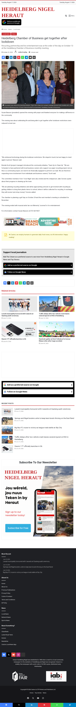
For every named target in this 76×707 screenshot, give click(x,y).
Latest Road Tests (7, 635)
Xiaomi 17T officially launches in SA (14, 339)
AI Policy (4, 603)
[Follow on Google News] (38, 272)
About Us (4, 587)
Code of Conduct (7, 596)
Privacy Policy (6, 593)
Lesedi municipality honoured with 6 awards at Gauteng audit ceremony (42, 409)
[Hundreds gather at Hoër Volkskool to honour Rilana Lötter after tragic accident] (57, 329)
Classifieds (5, 631)
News (10, 29)
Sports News (6, 620)
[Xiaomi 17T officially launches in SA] (19, 329)
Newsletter (5, 641)
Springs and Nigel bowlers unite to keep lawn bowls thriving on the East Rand (44, 418)
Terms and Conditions (8, 599)
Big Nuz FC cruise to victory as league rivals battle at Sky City (38, 428)
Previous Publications (8, 590)
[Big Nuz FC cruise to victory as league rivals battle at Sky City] (7, 430)
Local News (5, 614)
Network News (6, 617)
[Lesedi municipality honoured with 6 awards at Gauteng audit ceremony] (19, 304)
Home (4, 29)
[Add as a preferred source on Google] (11, 22)
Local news (16, 29)
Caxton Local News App (9, 644)
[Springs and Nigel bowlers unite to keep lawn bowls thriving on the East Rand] (7, 421)
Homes (4, 638)
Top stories (38, 693)
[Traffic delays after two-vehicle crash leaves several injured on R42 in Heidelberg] (57, 304)
